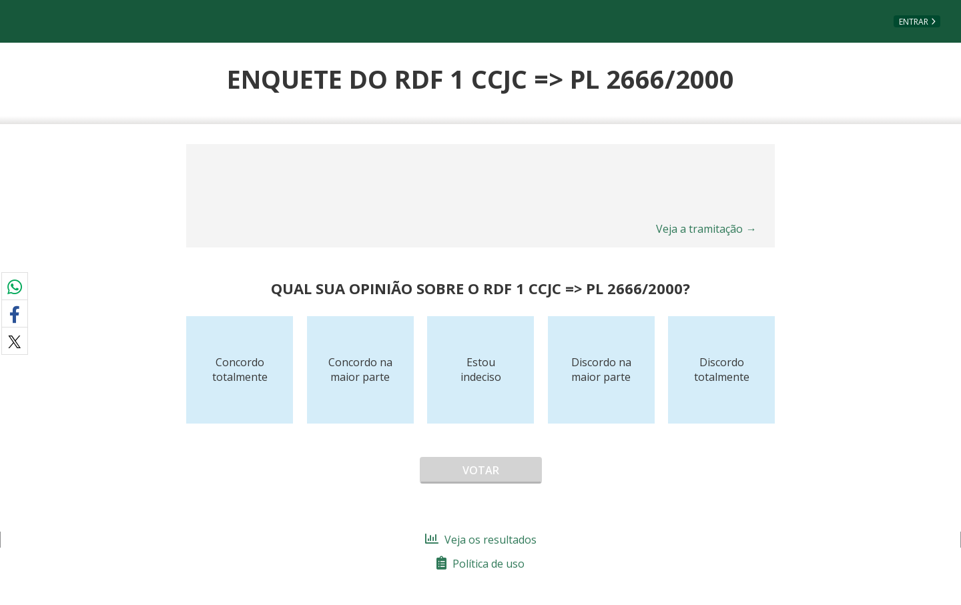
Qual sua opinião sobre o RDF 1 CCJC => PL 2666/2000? (480, 288)
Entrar (913, 21)
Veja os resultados (481, 539)
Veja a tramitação (706, 228)
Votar (480, 470)
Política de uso (480, 563)
